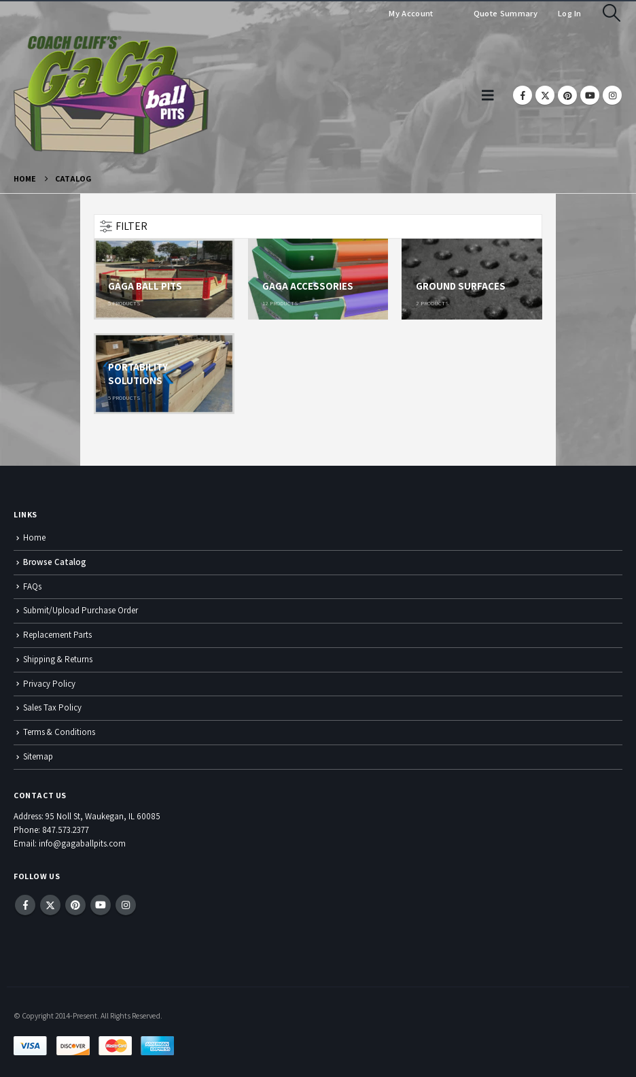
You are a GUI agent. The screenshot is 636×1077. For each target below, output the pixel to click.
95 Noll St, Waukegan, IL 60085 (103, 816)
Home (34, 537)
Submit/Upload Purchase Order (80, 610)
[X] (544, 95)
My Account (411, 13)
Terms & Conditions (59, 732)
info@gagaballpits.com (82, 843)
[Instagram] (612, 95)
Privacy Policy (49, 683)
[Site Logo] (111, 95)
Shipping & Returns (57, 659)
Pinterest (75, 905)
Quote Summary (504, 13)
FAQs (32, 586)
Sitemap (38, 756)
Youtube (100, 905)
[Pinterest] (567, 95)
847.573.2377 (65, 830)
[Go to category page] (164, 279)
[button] (611, 13)
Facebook (25, 905)
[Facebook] (522, 95)
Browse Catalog (54, 562)
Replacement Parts (57, 634)
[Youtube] (589, 95)
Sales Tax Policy (52, 707)
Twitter (50, 905)
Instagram (126, 905)
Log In (570, 13)
